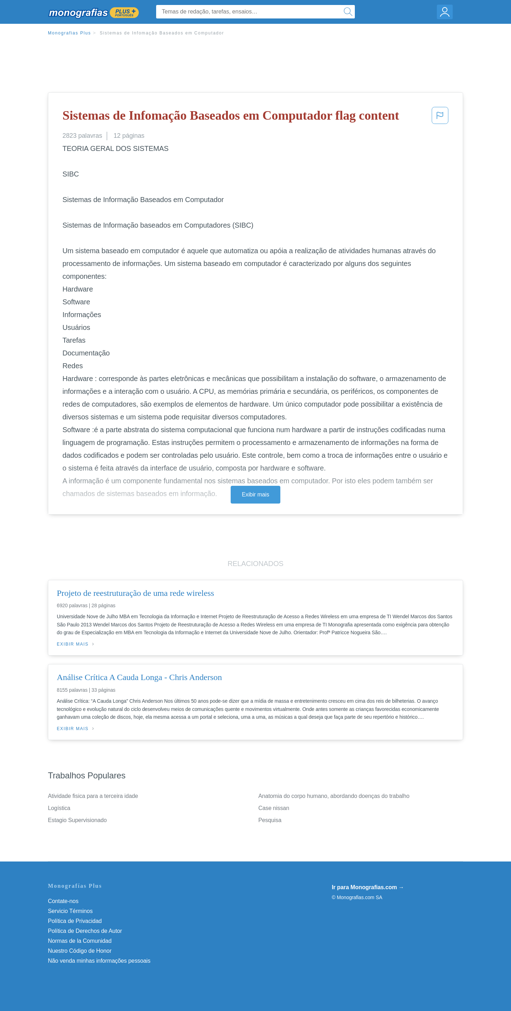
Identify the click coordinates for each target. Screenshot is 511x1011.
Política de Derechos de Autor (85, 931)
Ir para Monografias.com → (368, 887)
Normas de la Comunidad (79, 941)
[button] (440, 117)
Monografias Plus (69, 33)
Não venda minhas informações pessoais (99, 961)
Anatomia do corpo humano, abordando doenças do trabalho (334, 796)
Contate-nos (63, 901)
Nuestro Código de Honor (79, 951)
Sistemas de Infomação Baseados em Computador (162, 33)
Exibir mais (255, 494)
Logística (59, 808)
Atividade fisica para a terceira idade (93, 796)
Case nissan (273, 808)
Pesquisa (269, 820)
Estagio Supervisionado (77, 820)
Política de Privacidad (75, 921)
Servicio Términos (70, 911)
